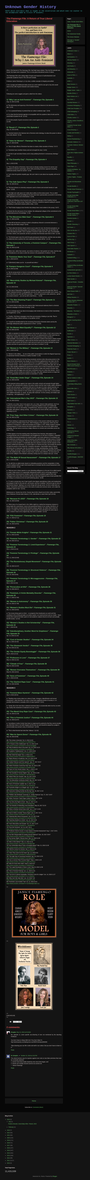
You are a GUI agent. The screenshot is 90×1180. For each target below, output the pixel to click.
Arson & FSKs (71, 75)
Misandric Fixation (72, 305)
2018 (8, 1143)
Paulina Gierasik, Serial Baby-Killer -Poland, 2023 (22, 1124)
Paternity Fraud (71, 349)
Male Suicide (71, 279)
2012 (8, 1158)
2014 (8, 1153)
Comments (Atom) (38, 1107)
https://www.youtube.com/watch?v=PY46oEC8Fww (21, 800)
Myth (68, 324)
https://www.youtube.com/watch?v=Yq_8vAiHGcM (21, 785)
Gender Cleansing (72, 224)
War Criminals (71, 445)
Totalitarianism (71, 419)
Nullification (70, 330)
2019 (8, 1140)
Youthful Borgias (72, 454)
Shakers (69, 391)
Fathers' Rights (71, 174)
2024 (8, 1119)
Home (34, 1101)
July (9, 1121)
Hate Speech (71, 245)
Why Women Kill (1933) (74, 448)
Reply (12, 1050)
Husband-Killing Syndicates (75, 260)
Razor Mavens (71, 361)
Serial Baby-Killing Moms (74, 384)
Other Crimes (71, 340)
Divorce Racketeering (73, 139)
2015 (8, 1150)
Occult (69, 334)
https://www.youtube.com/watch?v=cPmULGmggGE (21, 745)
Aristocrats (70, 72)
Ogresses (70, 337)
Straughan (70, 406)
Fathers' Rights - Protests (74, 177)
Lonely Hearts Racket (73, 276)
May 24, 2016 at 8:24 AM (24, 1032)
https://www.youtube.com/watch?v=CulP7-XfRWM (21, 840)
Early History (71, 149)
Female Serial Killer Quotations (72, 206)
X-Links (69, 451)
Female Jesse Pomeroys (74, 189)
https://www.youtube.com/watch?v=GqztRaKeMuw (21, 811)
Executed (70, 160)
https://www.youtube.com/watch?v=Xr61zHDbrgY (21, 760)
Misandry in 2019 (72, 314)
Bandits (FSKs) (71, 93)
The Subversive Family (73, 34)
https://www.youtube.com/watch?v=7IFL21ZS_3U (21, 814)
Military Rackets (71, 297)
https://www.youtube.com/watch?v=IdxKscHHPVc (21, 851)
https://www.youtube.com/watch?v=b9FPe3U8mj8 (21, 778)
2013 (8, 1155)
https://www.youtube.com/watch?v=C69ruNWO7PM (21, 818)
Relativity (70, 372)
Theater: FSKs (71, 413)
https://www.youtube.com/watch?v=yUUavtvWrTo (21, 858)
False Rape (70, 166)
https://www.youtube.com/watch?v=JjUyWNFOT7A (21, 847)
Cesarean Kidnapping (73, 105)
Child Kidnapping (72, 111)
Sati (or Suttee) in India (73, 378)
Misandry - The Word (73, 311)
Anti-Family (70, 66)
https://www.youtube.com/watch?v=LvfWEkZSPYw (21, 742)
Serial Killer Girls (72, 388)
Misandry (70, 308)
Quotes (69, 358)
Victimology (70, 428)
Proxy (69, 355)
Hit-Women (70, 251)
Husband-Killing (71, 257)
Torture (69, 416)
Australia (69, 78)
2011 (8, 1160)
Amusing (69, 63)
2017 (8, 1145)
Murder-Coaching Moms (74, 320)
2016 (8, 1148)
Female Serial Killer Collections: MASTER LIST (75, 200)
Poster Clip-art (71, 352)
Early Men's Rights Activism (75, 152)
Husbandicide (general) (74, 270)
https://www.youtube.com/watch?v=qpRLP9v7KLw (21, 862)
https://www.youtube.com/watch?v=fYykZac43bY (20, 872)
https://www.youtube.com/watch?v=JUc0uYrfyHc (20, 829)
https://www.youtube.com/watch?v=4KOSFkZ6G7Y (21, 832)
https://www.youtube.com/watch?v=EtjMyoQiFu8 (20, 836)
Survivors (70, 410)
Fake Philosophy (72, 163)
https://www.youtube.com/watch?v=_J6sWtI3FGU (21, 825)
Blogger (55, 1176)
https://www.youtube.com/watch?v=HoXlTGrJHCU (21, 753)
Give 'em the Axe (72, 230)
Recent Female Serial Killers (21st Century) (73, 364)
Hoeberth (70, 254)
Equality (69, 157)
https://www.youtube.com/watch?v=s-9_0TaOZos (20, 876)
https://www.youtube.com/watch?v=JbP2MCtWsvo (21, 774)
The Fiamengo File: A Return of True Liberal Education (74, 26)
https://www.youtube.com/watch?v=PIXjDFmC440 (21, 767)
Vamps (69, 425)
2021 (8, 1135)
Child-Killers (70, 114)
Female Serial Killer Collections (72, 196)
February (11, 1127)
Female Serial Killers (73, 210)
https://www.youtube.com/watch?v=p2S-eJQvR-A (21, 789)
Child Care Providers (73, 108)
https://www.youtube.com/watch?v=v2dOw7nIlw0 (20, 771)
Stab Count (70, 400)
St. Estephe (14, 1055)
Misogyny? (70, 317)
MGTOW (69, 294)
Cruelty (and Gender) (73, 133)
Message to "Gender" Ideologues (73, 40)
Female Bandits (71, 186)
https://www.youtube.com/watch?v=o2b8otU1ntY (20, 865)
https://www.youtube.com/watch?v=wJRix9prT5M (21, 803)
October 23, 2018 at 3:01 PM (29, 1055)
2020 (8, 1138)
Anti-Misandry (71, 69)
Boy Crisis (70, 99)
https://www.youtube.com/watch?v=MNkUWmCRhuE (22, 796)
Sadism (69, 375)
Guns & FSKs (71, 236)
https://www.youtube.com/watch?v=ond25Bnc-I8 (20, 749)
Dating (69, 136)
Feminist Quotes (72, 218)
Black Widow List (72, 96)
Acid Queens (71, 57)
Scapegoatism (71, 381)
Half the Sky (70, 239)
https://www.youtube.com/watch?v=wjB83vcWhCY (21, 756)
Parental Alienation (72, 343)
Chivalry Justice (71, 117)
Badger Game (71, 87)
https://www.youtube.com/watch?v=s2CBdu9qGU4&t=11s (23, 883)
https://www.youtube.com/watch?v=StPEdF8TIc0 (20, 869)
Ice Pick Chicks (71, 273)
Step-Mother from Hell (73, 403)
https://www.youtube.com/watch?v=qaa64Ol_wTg (21, 880)
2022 (8, 1132)
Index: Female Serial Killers (75, 21)
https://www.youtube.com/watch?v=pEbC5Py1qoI (21, 763)
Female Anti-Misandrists (74, 181)
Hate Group (70, 242)
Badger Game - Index (73, 90)
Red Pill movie (71, 369)
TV (68, 422)
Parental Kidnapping (73, 346)
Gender (69, 221)
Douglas (13, 1032)
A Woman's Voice (72, 51)
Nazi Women (71, 328)
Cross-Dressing (71, 130)
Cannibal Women (72, 102)
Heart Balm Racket (72, 248)
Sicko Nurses (71, 394)
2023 (8, 1130)
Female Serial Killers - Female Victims (73, 214)
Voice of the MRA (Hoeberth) (72, 441)
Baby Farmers (71, 84)
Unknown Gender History (30, 7)
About (69, 54)
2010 (8, 1163)
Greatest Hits (71, 233)
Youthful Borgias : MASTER (75, 457)
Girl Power (70, 227)
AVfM (68, 81)
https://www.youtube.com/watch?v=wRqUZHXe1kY (21, 854)
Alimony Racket (71, 60)
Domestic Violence (72, 142)
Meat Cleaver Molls (72, 291)
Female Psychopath (73, 192)
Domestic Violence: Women (75, 145)
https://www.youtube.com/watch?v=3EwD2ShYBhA (21, 822)
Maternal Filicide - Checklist (75, 282)
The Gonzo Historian (73, 37)
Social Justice (71, 397)
